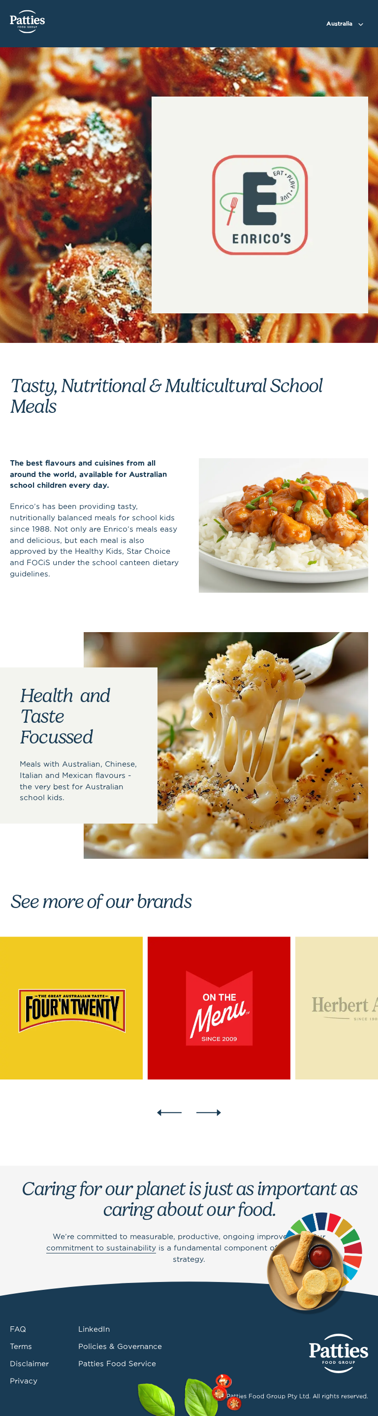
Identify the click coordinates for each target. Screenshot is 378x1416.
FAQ (18, 1329)
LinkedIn (94, 1329)
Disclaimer (29, 1364)
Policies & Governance (120, 1347)
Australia (339, 24)
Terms (21, 1347)
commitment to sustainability (101, 1248)
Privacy (23, 1381)
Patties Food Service (117, 1364)
